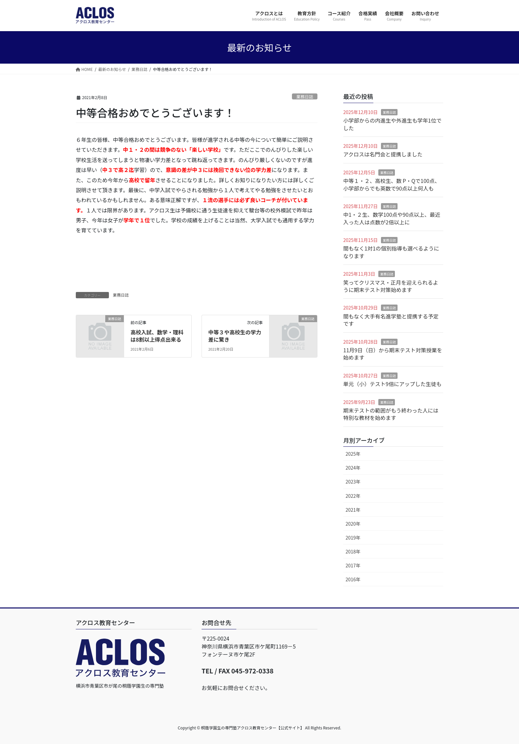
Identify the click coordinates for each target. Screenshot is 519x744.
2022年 (353, 495)
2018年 (353, 551)
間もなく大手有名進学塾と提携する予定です (391, 319)
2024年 (353, 467)
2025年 (353, 453)
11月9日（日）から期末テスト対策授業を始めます (392, 353)
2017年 (353, 565)
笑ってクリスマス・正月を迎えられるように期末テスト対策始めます (390, 286)
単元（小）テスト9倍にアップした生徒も (392, 384)
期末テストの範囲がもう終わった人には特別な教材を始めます (391, 414)
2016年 (353, 579)
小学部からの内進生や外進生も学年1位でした (392, 124)
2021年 (353, 509)
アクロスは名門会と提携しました (382, 154)
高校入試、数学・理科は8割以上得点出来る (156, 335)
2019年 (353, 537)
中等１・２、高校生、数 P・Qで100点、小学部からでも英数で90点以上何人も (391, 184)
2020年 (353, 523)
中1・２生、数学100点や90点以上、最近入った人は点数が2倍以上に (391, 218)
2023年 (353, 481)
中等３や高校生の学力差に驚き (234, 335)
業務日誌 (304, 96)
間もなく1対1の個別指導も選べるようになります (391, 251)
